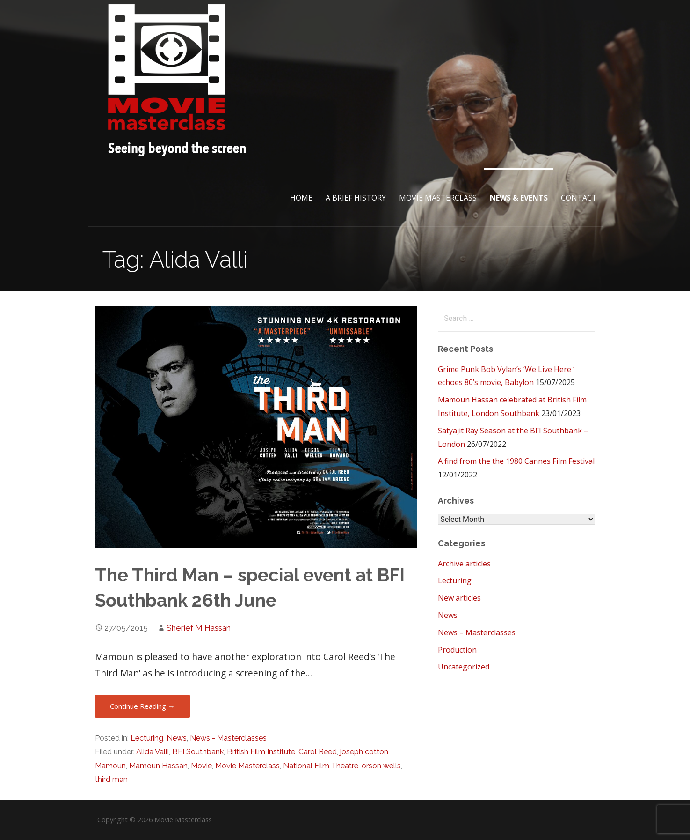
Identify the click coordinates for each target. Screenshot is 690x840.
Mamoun (110, 765)
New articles (459, 598)
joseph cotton (364, 751)
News (177, 738)
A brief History (356, 198)
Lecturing (147, 738)
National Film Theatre (320, 765)
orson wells (381, 765)
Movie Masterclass (438, 198)
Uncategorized (463, 667)
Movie (201, 765)
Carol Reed (317, 751)
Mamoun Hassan (158, 765)
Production (457, 650)
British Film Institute (261, 751)
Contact (579, 198)
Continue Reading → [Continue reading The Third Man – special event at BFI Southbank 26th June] (142, 706)
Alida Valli (152, 751)
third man (111, 779)
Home (301, 198)
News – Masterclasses (477, 632)
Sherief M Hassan (199, 627)
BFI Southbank (198, 751)
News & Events (519, 198)
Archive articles (464, 563)
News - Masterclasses (228, 738)
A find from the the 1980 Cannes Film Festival (516, 461)
